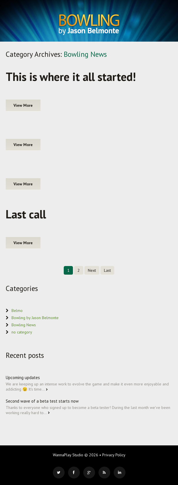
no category (21, 332)
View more (23, 105)
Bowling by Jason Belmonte (35, 317)
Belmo (17, 310)
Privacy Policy (113, 454)
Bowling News (23, 324)
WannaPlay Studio (68, 454)
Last (107, 270)
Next (92, 270)
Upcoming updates (23, 377)
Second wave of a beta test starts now (42, 401)
